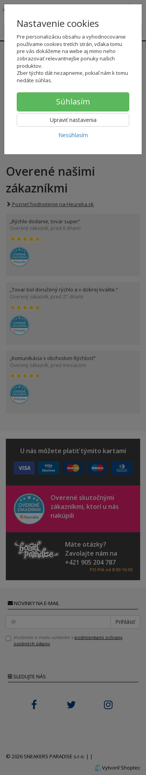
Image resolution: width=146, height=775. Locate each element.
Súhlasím (73, 101)
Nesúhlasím (73, 135)
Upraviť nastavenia (73, 120)
